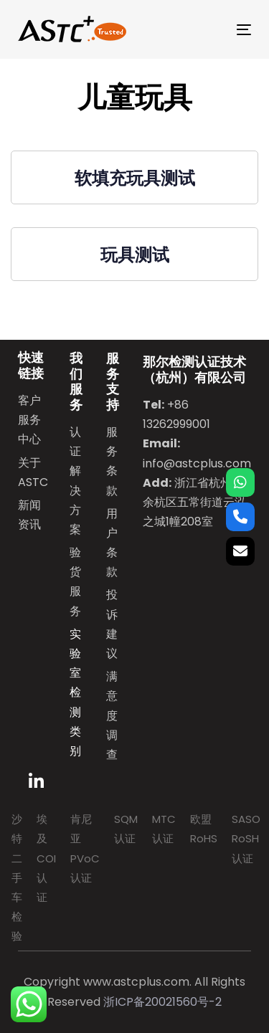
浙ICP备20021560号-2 (162, 1002)
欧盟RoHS (203, 828)
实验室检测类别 (75, 692)
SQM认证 (126, 828)
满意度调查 (112, 715)
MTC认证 (164, 828)
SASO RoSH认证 (246, 838)
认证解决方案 (75, 481)
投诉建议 (112, 624)
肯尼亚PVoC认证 (85, 848)
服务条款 (112, 461)
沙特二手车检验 (16, 877)
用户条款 (112, 543)
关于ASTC (33, 472)
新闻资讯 (29, 515)
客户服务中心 (29, 419)
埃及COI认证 (46, 858)
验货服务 (75, 581)
